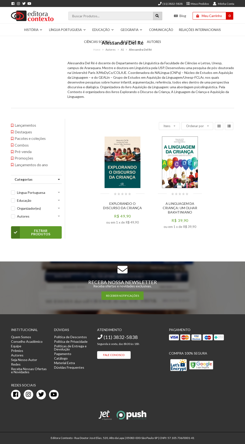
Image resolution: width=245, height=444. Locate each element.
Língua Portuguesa (67, 30)
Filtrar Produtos (30, 232)
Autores (23, 216)
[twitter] (41, 394)
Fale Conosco (114, 355)
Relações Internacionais (200, 30)
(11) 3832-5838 (170, 4)
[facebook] (16, 394)
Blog (180, 16)
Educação (103, 30)
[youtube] (54, 394)
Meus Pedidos (197, 4)
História (33, 30)
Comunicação (161, 30)
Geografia (132, 30)
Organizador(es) (29, 208)
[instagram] (28, 394)
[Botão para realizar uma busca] (157, 16)
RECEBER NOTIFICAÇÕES (122, 295)
